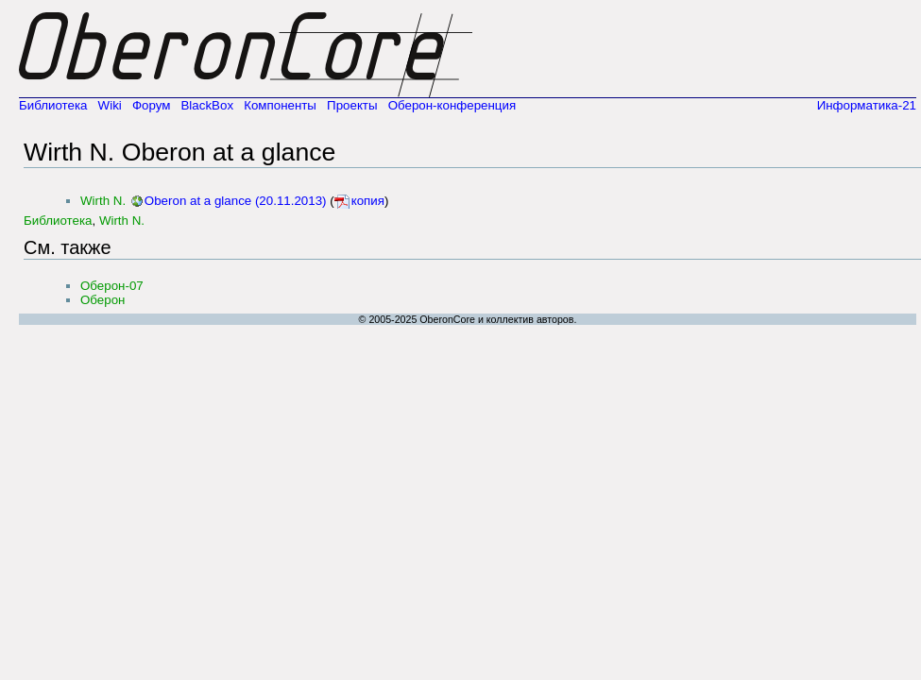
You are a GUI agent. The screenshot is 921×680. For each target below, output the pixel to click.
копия (367, 201)
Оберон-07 (112, 286)
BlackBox (206, 105)
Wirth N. (103, 201)
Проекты (352, 105)
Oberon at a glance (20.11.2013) (236, 201)
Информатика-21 (866, 105)
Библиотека (53, 105)
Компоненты (280, 105)
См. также (67, 247)
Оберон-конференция (452, 105)
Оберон (102, 300)
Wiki (110, 105)
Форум (151, 105)
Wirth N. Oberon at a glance (179, 152)
